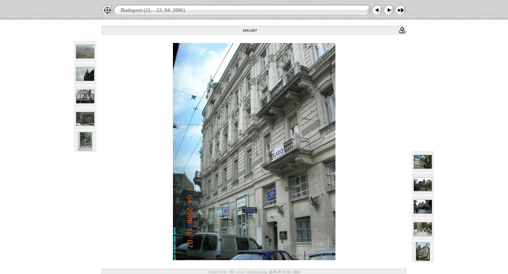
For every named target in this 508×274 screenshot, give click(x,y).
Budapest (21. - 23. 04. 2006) (153, 10)
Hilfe (296, 272)
